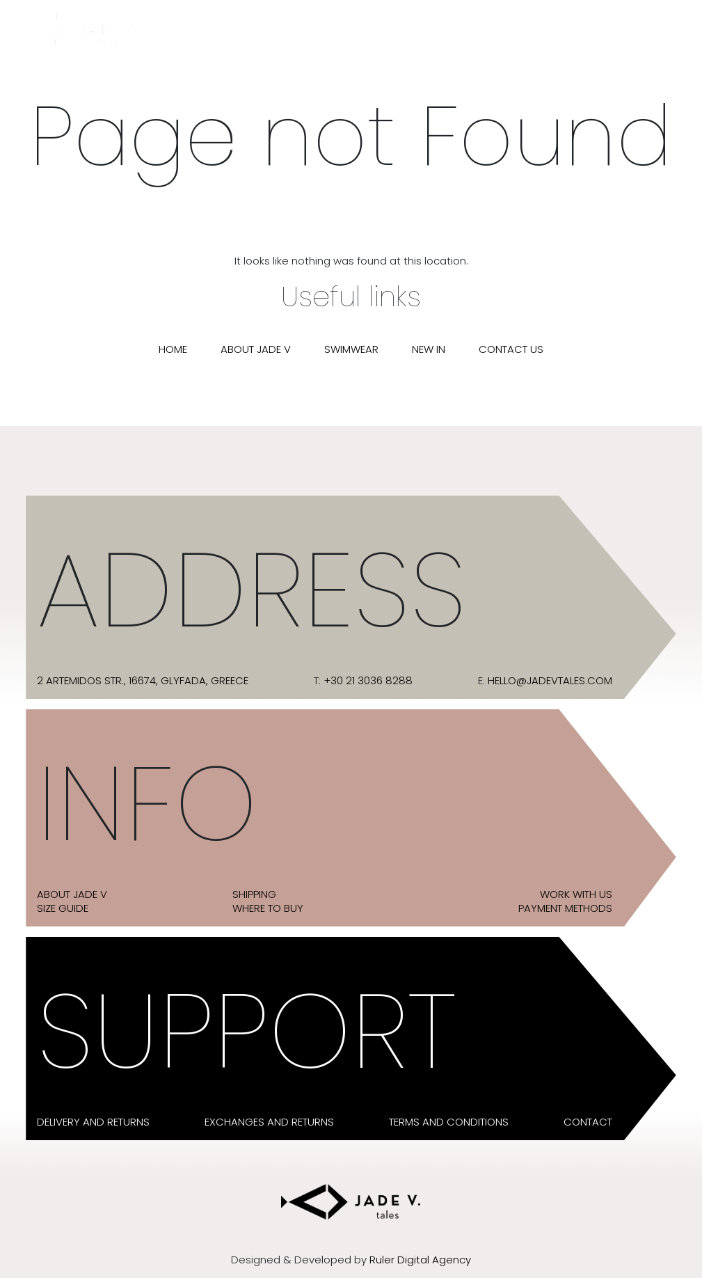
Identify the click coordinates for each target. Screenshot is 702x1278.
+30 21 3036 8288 (368, 681)
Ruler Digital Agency (420, 1260)
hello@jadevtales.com (550, 681)
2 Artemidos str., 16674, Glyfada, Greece (142, 681)
